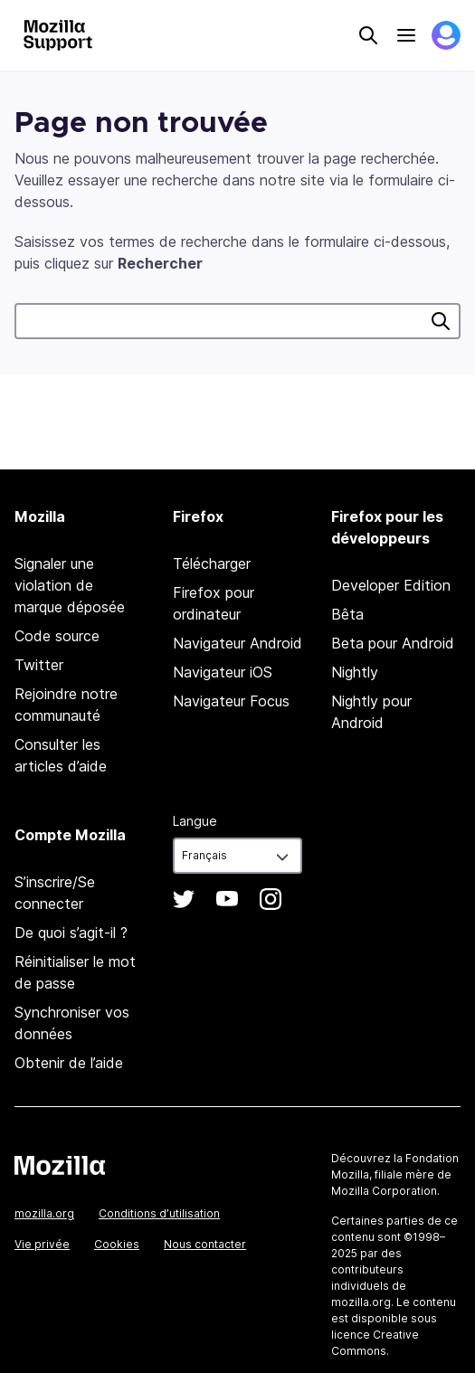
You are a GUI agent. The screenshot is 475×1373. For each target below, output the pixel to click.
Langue (195, 821)
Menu (406, 35)
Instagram (270, 899)
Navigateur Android (237, 643)
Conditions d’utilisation (159, 1213)
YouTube (227, 899)
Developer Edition (391, 585)
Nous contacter (205, 1244)
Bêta (347, 614)
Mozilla (59, 1164)
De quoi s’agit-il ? (71, 932)
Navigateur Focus (231, 701)
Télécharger (212, 563)
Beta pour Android (392, 643)
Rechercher (440, 321)
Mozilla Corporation (384, 1191)
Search (368, 35)
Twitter (38, 665)
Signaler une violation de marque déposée (69, 585)
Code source (57, 636)
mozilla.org (44, 1213)
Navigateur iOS (222, 672)
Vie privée (42, 1244)
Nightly (354, 672)
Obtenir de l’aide (68, 1063)
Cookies (116, 1244)
